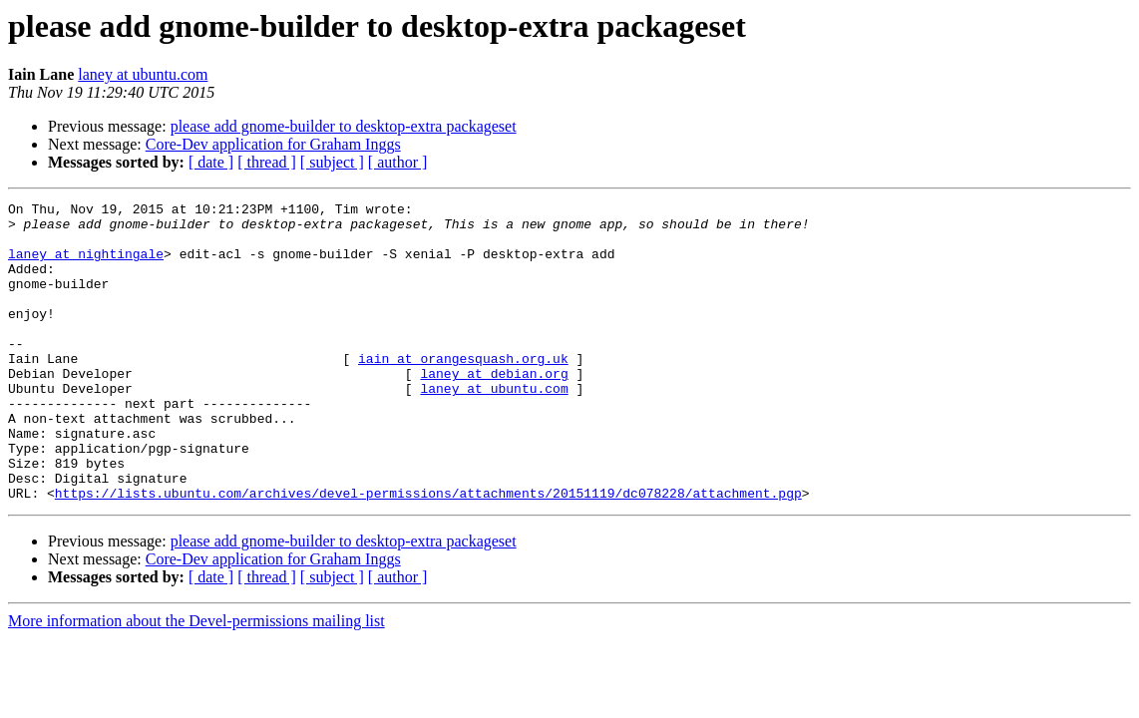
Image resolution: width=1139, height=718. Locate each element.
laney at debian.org (494, 409)
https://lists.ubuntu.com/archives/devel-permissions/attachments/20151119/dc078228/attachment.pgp (428, 552)
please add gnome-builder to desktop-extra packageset (344, 126)
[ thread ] (266, 162)
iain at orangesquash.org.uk (463, 391)
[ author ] (398, 162)
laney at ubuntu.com (142, 74)
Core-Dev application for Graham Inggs (273, 144)
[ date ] (211, 162)
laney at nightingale (86, 265)
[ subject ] (332, 162)
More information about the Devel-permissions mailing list (196, 680)
